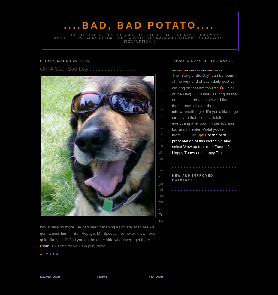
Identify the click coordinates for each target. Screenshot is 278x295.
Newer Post (50, 277)
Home (102, 277)
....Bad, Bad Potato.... (139, 25)
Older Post (154, 277)
